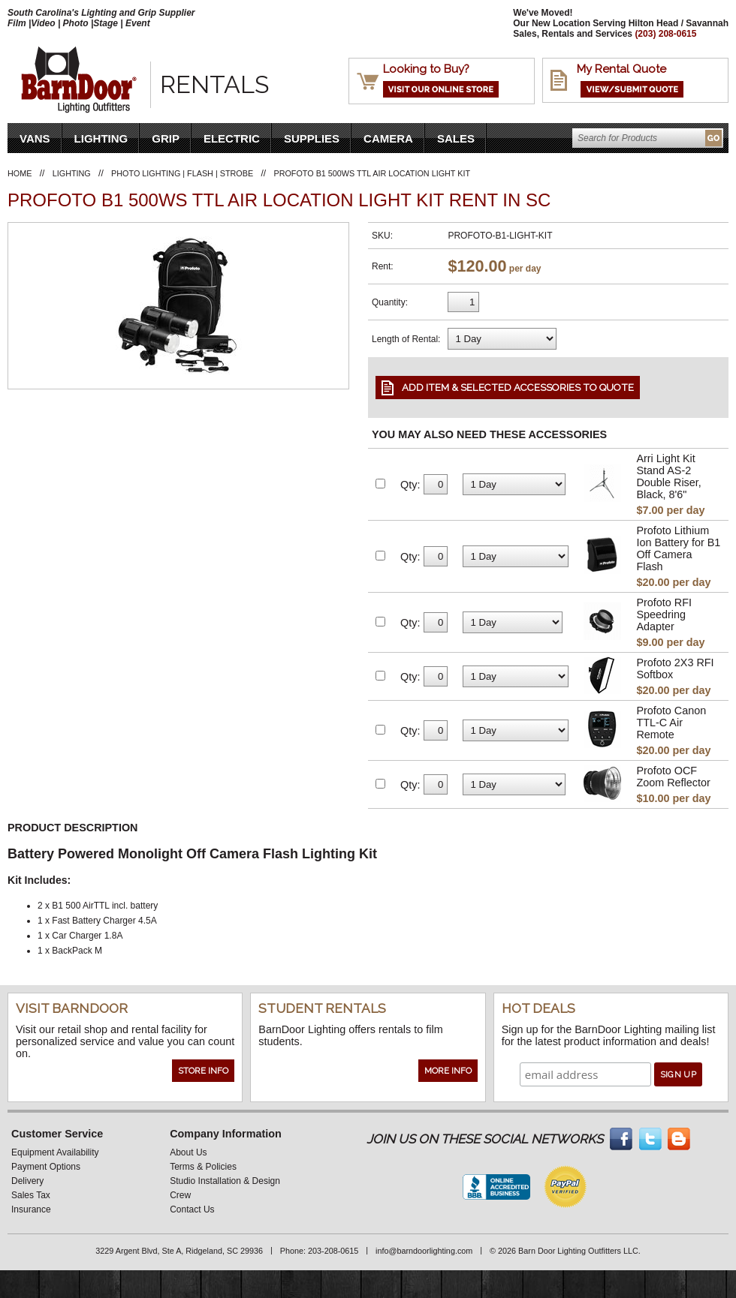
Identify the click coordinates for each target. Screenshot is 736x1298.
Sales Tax (30, 1195)
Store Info (203, 1070)
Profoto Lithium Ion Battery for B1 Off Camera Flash (678, 548)
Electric (232, 138)
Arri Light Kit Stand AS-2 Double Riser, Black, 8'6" (668, 476)
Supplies (311, 138)
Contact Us (192, 1209)
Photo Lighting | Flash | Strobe (182, 173)
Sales (456, 138)
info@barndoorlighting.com (424, 1250)
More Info (448, 1070)
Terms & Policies (203, 1166)
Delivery (27, 1181)
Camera (388, 138)
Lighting (101, 138)
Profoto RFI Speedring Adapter (664, 614)
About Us (188, 1152)
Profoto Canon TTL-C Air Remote (671, 723)
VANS (35, 138)
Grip (165, 138)
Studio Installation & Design (225, 1181)
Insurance (31, 1209)
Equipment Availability (55, 1152)
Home (20, 173)
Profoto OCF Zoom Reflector (673, 777)
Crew (180, 1195)
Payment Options (45, 1166)
